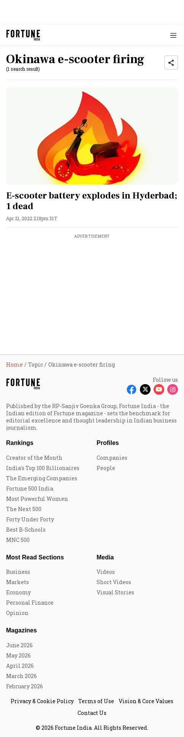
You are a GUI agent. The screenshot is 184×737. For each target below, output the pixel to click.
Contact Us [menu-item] (92, 712)
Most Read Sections (35, 557)
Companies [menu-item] (112, 457)
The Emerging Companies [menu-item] (41, 478)
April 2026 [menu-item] (20, 665)
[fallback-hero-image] (92, 135)
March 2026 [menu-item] (21, 676)
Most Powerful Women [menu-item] (37, 498)
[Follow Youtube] (159, 389)
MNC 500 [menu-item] (18, 539)
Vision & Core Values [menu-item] (146, 701)
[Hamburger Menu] (173, 35)
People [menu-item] (106, 468)
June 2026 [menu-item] (19, 645)
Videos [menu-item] (106, 571)
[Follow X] (145, 389)
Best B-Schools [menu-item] (26, 529)
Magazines (21, 630)
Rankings (19, 443)
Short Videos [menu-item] (114, 582)
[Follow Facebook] (131, 389)
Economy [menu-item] (18, 592)
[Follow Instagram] (172, 389)
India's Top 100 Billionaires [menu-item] (42, 468)
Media (105, 557)
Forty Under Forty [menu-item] (30, 519)
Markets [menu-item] (17, 582)
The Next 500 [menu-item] (23, 509)
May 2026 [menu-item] (18, 655)
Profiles (108, 443)
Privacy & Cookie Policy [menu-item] (42, 701)
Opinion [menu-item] (17, 612)
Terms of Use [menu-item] (96, 701)
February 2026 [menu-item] (24, 686)
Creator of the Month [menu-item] (34, 457)
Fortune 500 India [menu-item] (29, 488)
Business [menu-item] (18, 571)
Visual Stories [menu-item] (115, 592)
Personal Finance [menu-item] (30, 602)
